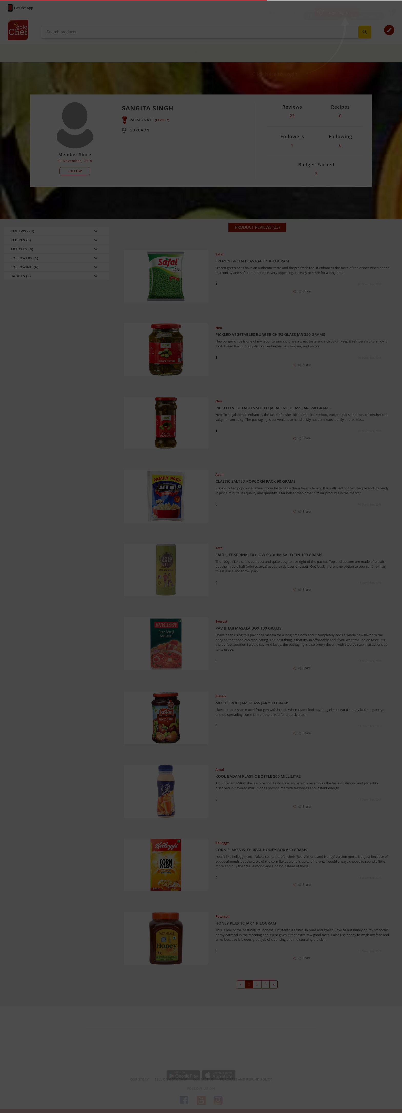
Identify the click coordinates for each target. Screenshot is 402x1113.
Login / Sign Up (339, 13)
